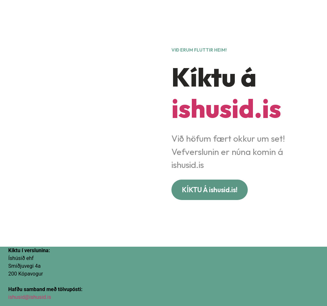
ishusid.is (226, 108)
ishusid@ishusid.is (29, 297)
